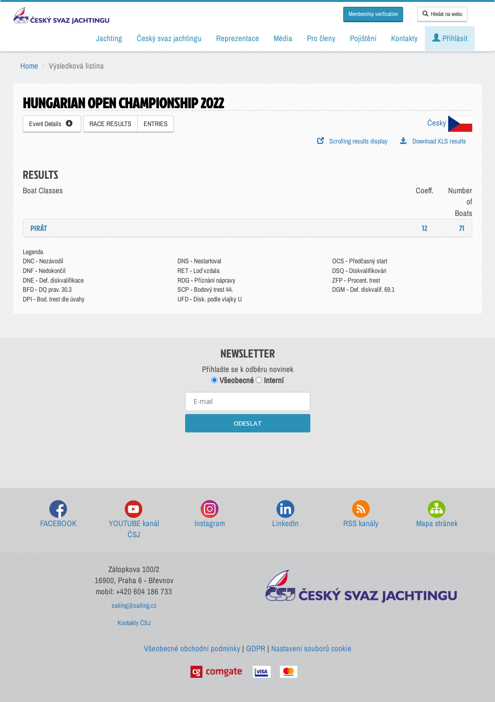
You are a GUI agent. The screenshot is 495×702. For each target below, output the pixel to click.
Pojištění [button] (363, 38)
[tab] (247, 228)
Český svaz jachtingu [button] (169, 38)
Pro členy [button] (321, 38)
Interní (270, 380)
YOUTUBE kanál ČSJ (134, 520)
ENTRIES (156, 123)
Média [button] (283, 38)
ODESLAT (247, 423)
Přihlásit (449, 38)
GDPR (255, 648)
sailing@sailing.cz (134, 605)
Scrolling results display (352, 141)
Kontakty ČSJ (134, 622)
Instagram (209, 514)
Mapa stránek (437, 514)
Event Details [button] (51, 123)
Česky (449, 122)
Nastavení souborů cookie (311, 648)
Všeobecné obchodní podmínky (192, 648)
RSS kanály (361, 514)
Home (29, 65)
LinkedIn (285, 514)
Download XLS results (433, 141)
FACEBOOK (58, 514)
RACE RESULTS (110, 123)
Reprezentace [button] (237, 38)
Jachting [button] (109, 38)
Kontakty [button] (404, 38)
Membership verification (373, 14)
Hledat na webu (442, 14)
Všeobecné (232, 380)
